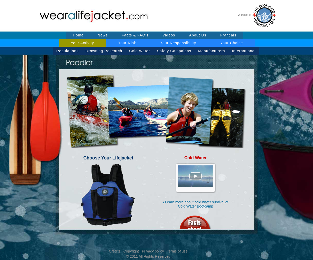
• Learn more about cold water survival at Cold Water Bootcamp (195, 204)
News (103, 35)
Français (228, 35)
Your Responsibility (178, 43)
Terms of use (177, 251)
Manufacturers (211, 51)
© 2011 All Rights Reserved (148, 256)
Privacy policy (153, 251)
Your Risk (127, 43)
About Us (197, 35)
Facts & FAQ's (135, 35)
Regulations (67, 51)
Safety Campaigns (174, 51)
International (244, 51)
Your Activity (82, 43)
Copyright (131, 251)
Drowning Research (103, 51)
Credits (114, 251)
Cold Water (139, 51)
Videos (168, 35)
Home (78, 35)
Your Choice (231, 43)
